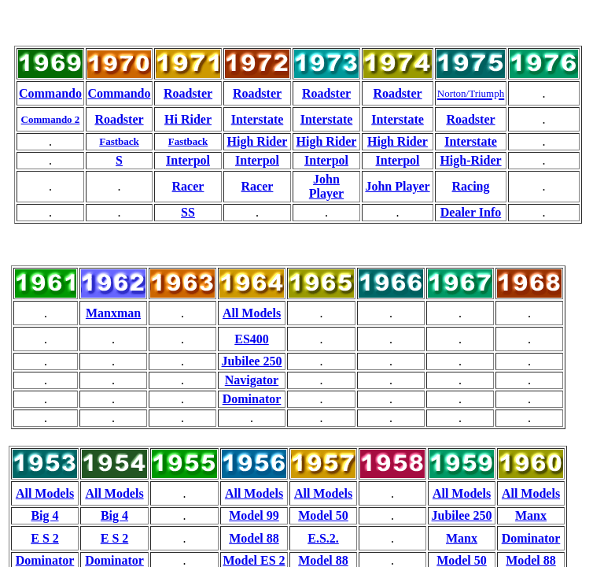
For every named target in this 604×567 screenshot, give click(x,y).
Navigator (251, 380)
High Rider (257, 141)
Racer (188, 186)
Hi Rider (188, 119)
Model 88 (254, 538)
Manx (531, 515)
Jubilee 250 (252, 361)
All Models (252, 313)
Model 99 (254, 515)
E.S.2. (323, 538)
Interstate (257, 119)
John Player (326, 186)
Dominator (252, 399)
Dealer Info (470, 212)
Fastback (119, 141)
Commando (50, 93)
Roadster (188, 93)
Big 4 (44, 515)
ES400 (251, 339)
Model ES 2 (254, 560)
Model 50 (323, 515)
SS (188, 212)
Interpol (188, 160)
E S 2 (45, 538)
